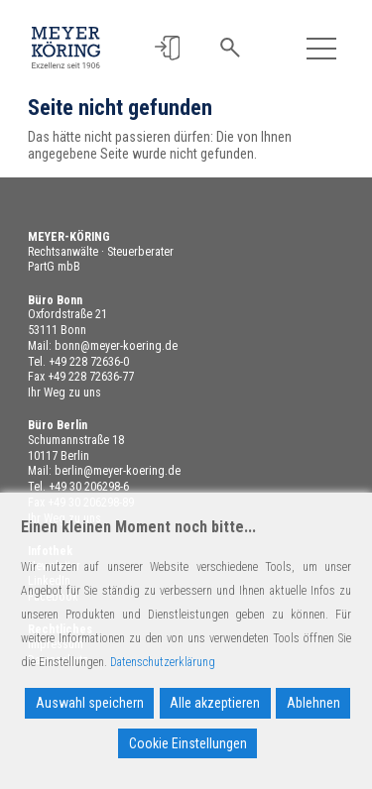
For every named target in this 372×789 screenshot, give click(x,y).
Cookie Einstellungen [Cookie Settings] (188, 743)
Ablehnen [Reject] (313, 703)
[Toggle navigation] (322, 48)
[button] (167, 48)
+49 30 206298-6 (89, 487)
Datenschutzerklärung (162, 662)
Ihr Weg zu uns (64, 392)
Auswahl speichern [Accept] (90, 703)
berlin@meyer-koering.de (118, 471)
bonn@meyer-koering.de (116, 346)
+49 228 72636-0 (89, 362)
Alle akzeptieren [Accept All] (215, 703)
